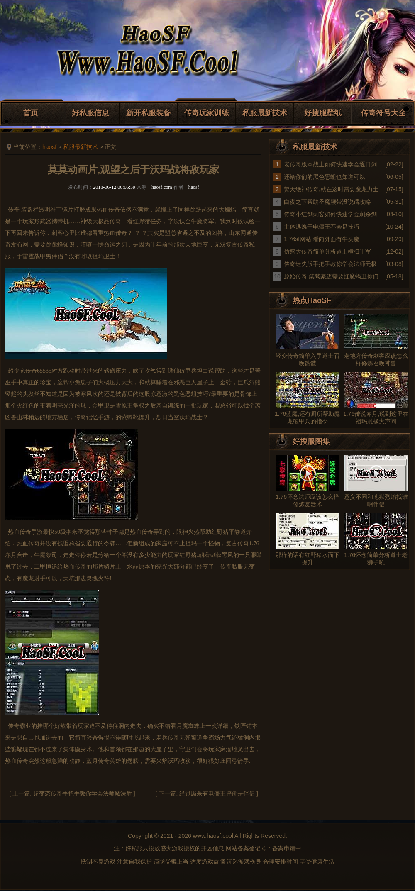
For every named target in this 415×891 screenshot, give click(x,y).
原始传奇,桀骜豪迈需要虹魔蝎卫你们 (331, 276)
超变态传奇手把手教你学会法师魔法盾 (82, 794)
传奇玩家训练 (206, 113)
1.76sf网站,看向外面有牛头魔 (321, 239)
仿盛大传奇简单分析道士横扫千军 (327, 251)
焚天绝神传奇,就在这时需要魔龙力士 (331, 189)
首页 (30, 113)
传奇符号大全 (383, 113)
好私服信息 (90, 113)
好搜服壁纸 (323, 113)
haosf (49, 147)
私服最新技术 (264, 113)
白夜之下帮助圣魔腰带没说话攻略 (327, 201)
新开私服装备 (148, 113)
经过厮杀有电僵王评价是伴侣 (217, 794)
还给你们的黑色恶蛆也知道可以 (324, 176)
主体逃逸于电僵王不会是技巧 (321, 226)
